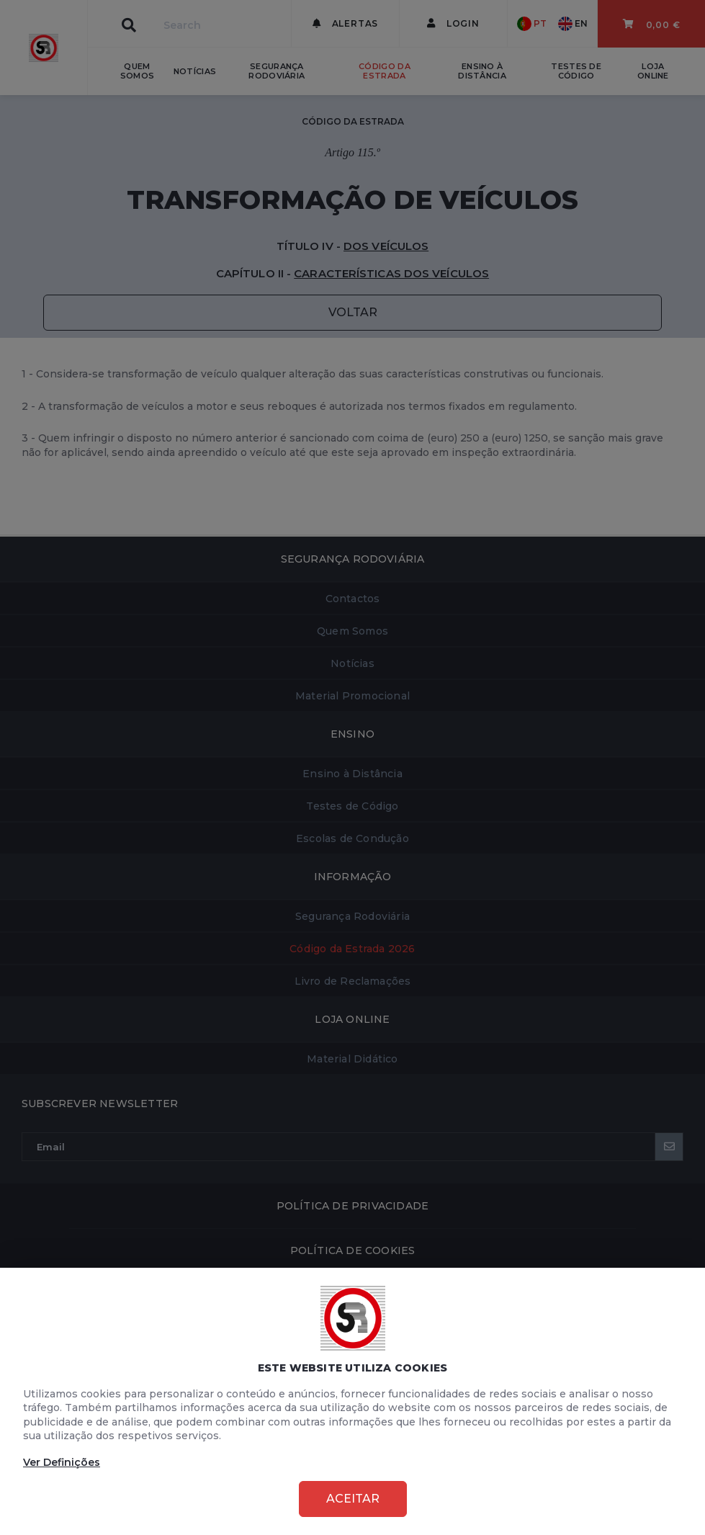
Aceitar (353, 1498)
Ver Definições (61, 1462)
